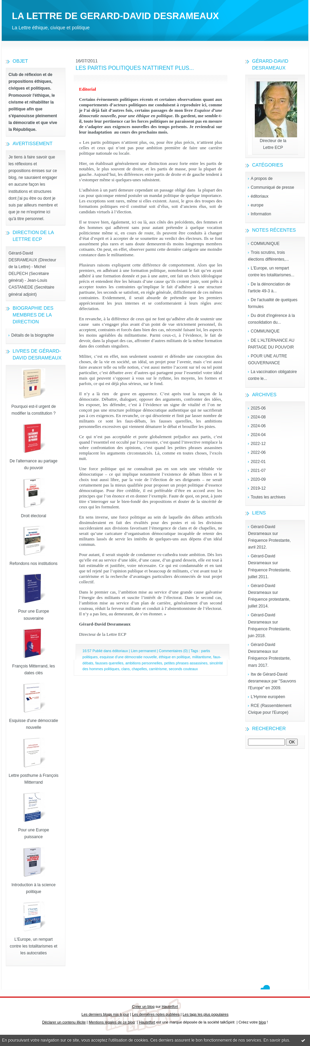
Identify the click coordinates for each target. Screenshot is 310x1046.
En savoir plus (276, 1040)
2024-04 (258, 434)
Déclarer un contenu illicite (64, 1022)
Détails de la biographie (32, 335)
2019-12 (258, 488)
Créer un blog (143, 1006)
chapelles (139, 669)
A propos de (262, 178)
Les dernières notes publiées (156, 1014)
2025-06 (258, 408)
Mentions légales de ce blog (112, 1022)
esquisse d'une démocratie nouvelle (128, 657)
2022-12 (258, 443)
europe (257, 205)
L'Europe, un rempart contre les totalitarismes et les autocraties (33, 946)
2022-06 (258, 452)
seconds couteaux (183, 669)
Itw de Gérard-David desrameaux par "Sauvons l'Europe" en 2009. (272, 681)
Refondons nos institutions (34, 563)
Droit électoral (33, 515)
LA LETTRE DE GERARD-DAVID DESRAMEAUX (115, 16)
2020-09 (258, 479)
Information (261, 214)
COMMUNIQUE (265, 243)
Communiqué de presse (272, 187)
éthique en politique (174, 657)
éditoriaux (259, 196)
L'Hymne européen (268, 696)
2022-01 (258, 461)
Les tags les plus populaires (206, 1014)
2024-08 (258, 417)
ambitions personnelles (143, 663)
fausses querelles (109, 663)
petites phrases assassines (185, 663)
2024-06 (258, 426)
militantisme (201, 657)
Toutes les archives (268, 497)
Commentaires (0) (173, 651)
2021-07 (258, 470)
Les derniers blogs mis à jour (105, 1014)
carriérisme (158, 669)
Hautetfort (170, 1006)
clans (125, 669)
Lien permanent (143, 651)
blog (262, 1022)
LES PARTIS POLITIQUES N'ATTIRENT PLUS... (135, 68)
